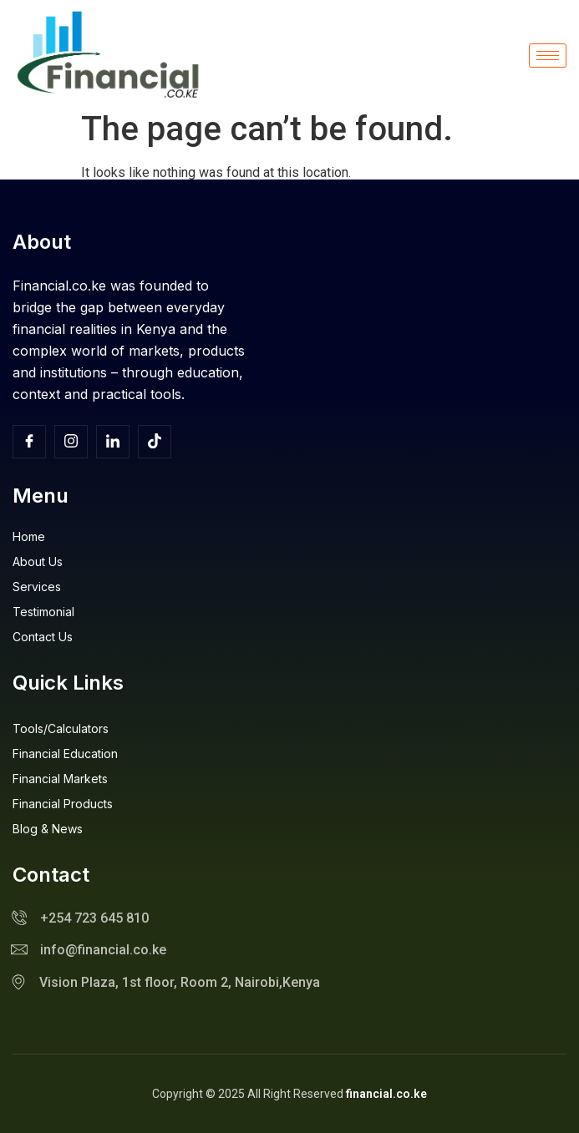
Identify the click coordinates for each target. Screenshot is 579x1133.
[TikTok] (154, 441)
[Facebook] (29, 441)
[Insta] (71, 441)
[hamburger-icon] (547, 55)
